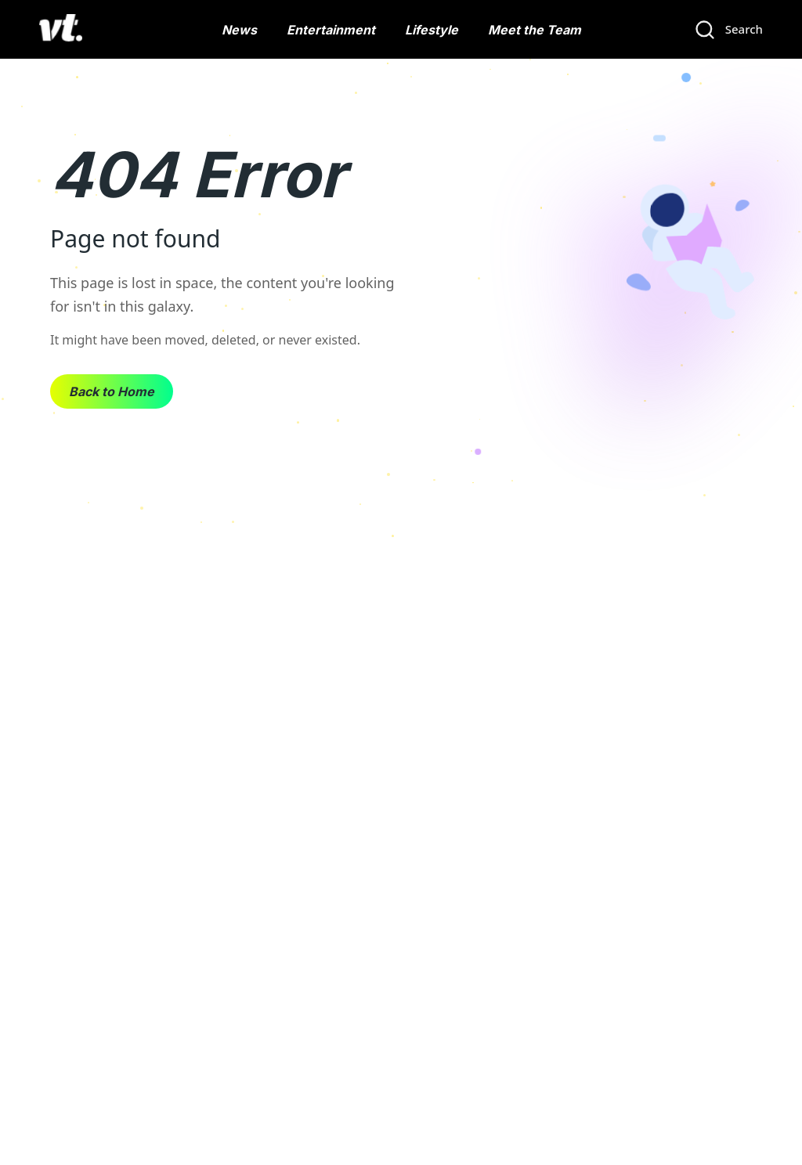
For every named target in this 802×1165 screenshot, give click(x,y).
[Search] (728, 30)
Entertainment (331, 30)
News (239, 30)
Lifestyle (431, 30)
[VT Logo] (60, 29)
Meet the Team (534, 30)
